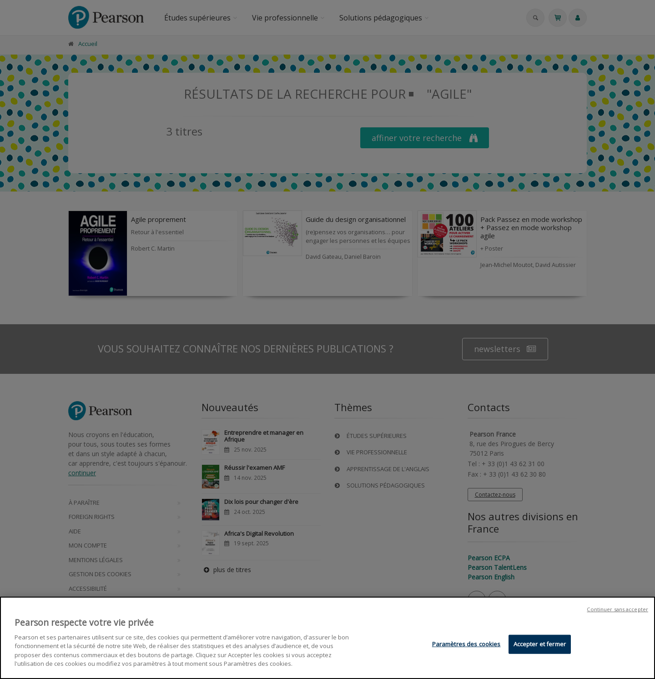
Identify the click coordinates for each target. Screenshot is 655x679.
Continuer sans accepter (617, 610)
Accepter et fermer (540, 644)
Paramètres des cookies (466, 644)
